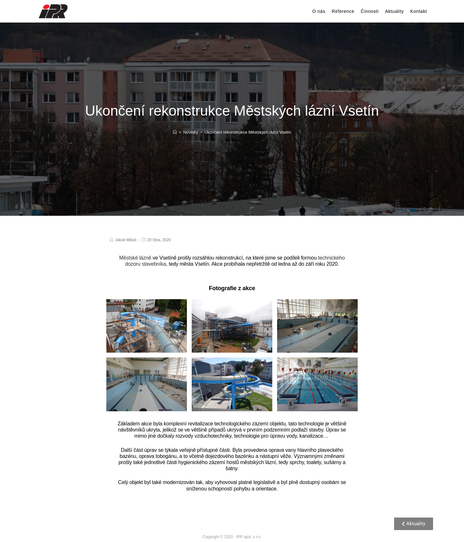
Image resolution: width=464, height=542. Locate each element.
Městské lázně (135, 258)
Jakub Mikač (126, 240)
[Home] (175, 132)
